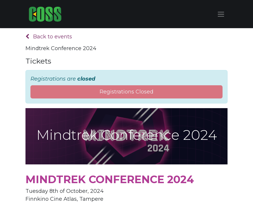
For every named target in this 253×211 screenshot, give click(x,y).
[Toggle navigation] (221, 14)
